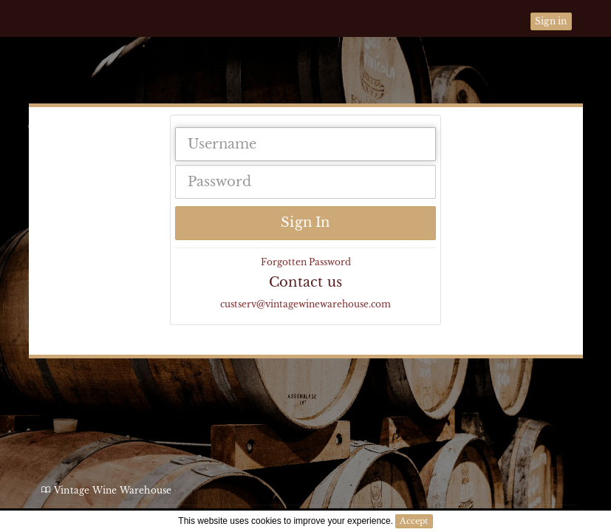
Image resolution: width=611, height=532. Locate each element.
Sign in (551, 21)
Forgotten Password (306, 261)
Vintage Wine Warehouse (71, 81)
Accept (414, 521)
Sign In (305, 222)
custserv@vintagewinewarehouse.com (305, 304)
